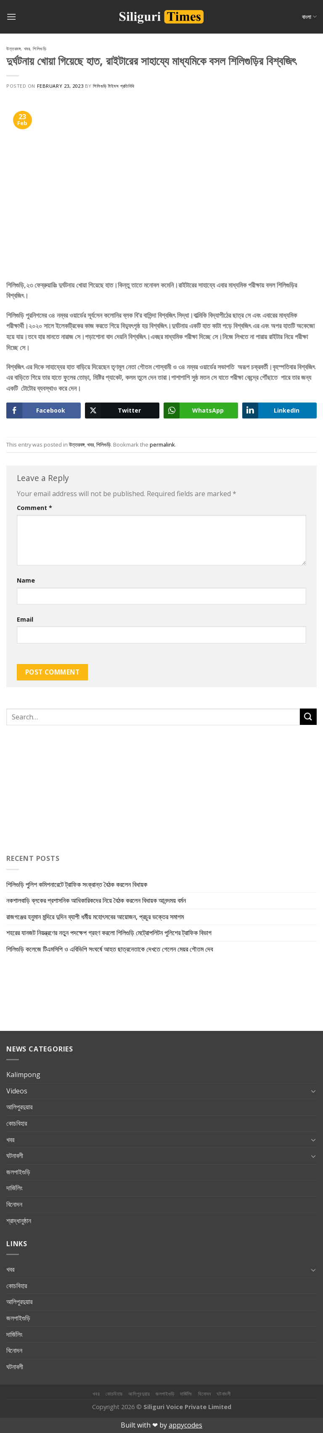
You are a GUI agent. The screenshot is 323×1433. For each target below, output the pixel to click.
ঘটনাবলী (14, 1155)
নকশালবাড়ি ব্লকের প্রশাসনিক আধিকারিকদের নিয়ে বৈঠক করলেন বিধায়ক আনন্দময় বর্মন (96, 900)
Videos (16, 1091)
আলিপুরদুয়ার (19, 1106)
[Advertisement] (58, 787)
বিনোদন (14, 1204)
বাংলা (309, 17)
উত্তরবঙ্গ (13, 48)
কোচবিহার (16, 1123)
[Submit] (308, 717)
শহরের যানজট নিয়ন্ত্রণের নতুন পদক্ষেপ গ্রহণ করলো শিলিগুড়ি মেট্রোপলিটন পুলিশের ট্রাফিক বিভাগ (109, 932)
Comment (34, 508)
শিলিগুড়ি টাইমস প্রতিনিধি (113, 86)
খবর (27, 48)
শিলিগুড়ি (39, 48)
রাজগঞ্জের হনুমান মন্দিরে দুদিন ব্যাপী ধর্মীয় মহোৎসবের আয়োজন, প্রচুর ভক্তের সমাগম (95, 916)
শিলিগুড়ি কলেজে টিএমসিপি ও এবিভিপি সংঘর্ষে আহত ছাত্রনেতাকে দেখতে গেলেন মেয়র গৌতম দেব (109, 949)
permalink (162, 444)
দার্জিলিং (14, 1187)
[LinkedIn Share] (279, 410)
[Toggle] (313, 1091)
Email (25, 619)
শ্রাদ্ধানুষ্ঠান (18, 1220)
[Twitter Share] (122, 410)
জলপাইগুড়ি (18, 1172)
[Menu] (11, 16)
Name (26, 580)
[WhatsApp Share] (201, 410)
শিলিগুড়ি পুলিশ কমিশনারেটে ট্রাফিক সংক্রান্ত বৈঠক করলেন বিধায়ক (76, 884)
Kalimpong (23, 1074)
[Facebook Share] (43, 410)
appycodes (185, 1425)
